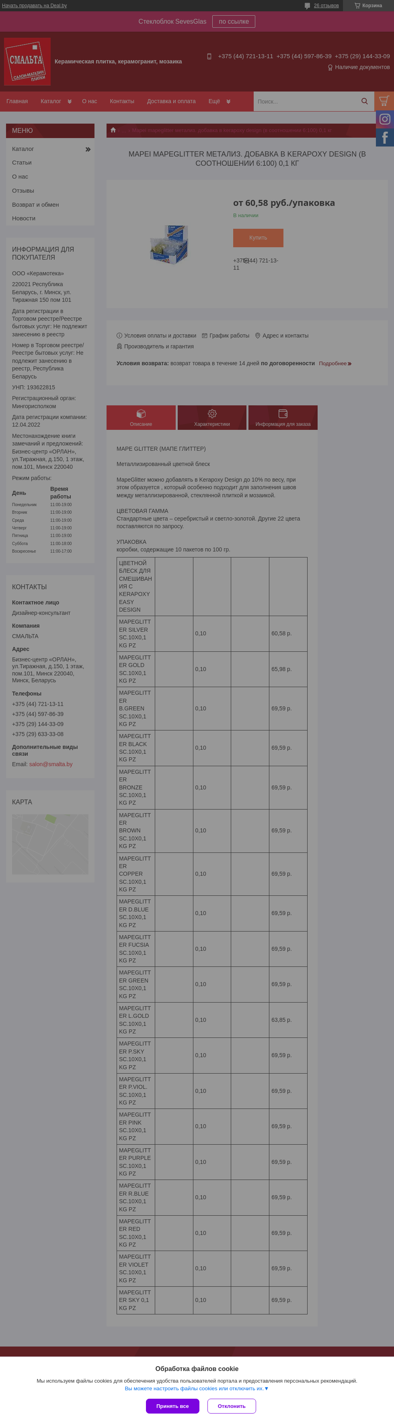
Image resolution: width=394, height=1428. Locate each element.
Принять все (172, 1406)
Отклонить (232, 1406)
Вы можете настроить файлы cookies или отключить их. (194, 1388)
